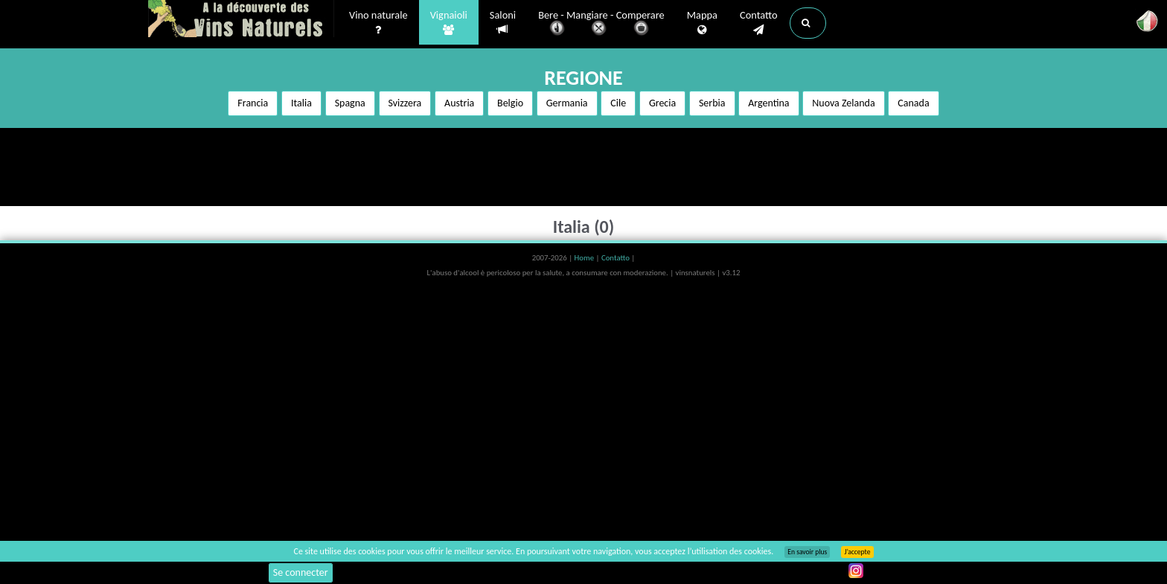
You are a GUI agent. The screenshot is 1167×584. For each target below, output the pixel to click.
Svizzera (405, 103)
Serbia (712, 103)
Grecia (662, 103)
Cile (618, 103)
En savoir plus (807, 552)
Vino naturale (378, 23)
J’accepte (857, 552)
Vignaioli (448, 23)
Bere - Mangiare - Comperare (601, 24)
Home (585, 258)
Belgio (510, 103)
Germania (567, 103)
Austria (459, 103)
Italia (301, 103)
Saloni (503, 23)
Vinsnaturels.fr (241, 20)
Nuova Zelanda (843, 103)
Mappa (702, 23)
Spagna (350, 103)
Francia (252, 103)
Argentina (768, 103)
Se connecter (300, 572)
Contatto (759, 23)
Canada (913, 103)
